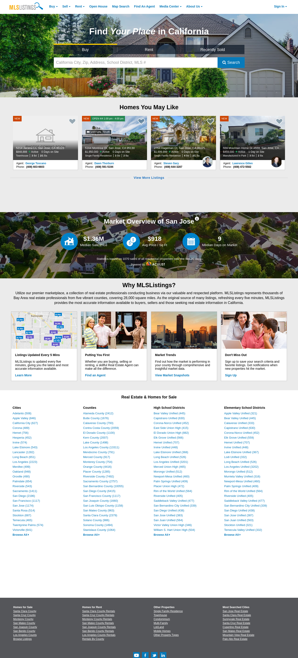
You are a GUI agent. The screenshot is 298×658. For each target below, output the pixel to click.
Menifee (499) (21, 466)
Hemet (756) (20, 432)
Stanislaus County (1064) (99, 530)
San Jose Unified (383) (168, 515)
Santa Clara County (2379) (100, 515)
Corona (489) (21, 428)
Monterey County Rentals (97, 619)
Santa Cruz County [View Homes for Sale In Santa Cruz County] (24, 615)
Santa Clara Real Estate (237, 615)
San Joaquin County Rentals (99, 627)
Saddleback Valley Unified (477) (174, 500)
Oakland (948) (22, 471)
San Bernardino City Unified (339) (175, 505)
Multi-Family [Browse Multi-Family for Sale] (161, 623)
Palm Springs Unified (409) (171, 481)
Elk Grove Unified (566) (168, 437)
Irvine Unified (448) (166, 447)
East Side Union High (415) (171, 428)
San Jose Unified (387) (238, 515)
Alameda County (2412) (98, 413)
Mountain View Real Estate (238, 635)
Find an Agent (95, 375)
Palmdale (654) (22, 481)
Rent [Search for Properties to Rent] (149, 49)
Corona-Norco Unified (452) (171, 423)
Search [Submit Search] (231, 62)
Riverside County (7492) (98, 476)
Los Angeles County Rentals (98, 635)
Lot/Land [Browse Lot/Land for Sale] (159, 627)
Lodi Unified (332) (235, 457)
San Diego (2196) (24, 496)
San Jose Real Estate (235, 611)
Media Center (169, 6)
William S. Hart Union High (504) (174, 530)
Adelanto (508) (22, 413)
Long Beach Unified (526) (170, 457)
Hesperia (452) (22, 437)
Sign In (279, 6)
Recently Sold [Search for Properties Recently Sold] (212, 49)
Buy (52, 6)
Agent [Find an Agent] (144, 6)
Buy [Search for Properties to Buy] (85, 49)
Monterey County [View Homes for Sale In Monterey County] (23, 619)
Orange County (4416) (97, 466)
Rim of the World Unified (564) (173, 491)
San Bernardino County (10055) (103, 486)
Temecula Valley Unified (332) (243, 530)
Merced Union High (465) (170, 466)
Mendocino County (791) (98, 452)
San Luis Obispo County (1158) (103, 505)
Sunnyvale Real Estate (236, 619)
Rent (78, 6)
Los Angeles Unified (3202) (241, 466)
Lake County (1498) (95, 442)
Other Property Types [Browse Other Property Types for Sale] (166, 635)
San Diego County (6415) (99, 491)
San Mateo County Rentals (98, 623)
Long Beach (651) (24, 457)
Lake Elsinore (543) (25, 447)
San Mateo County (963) (98, 510)
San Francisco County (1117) (101, 496)
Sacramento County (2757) (100, 481)
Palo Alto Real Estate (235, 639)
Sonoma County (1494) (98, 525)
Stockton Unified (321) (238, 525)
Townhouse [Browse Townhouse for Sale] (160, 615)
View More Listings (149, 177)
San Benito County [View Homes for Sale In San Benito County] (24, 631)
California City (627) (25, 423)
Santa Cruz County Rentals (98, 615)
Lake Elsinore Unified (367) (241, 452)
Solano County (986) (96, 520)
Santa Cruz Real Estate (236, 623)
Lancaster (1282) (23, 452)
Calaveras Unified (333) (239, 423)
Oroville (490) (21, 476)
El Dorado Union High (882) (171, 432)
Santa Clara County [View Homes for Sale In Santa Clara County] (24, 611)
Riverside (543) (22, 486)
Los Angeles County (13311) (101, 447)
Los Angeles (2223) (25, 462)
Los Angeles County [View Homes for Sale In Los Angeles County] (25, 635)
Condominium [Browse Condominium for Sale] (162, 619)
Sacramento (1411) (25, 491)
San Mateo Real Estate (236, 631)
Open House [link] (98, 6)
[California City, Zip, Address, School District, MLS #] (136, 62)
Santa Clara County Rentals (98, 611)
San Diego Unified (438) (169, 510)
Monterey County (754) (97, 462)
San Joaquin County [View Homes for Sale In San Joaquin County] (25, 627)
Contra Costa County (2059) (101, 428)
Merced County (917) (96, 457)
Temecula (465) (22, 520)
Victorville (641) (22, 530)
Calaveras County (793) (98, 423)
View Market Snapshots (172, 375)
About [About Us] (193, 6)
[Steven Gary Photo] (207, 160)
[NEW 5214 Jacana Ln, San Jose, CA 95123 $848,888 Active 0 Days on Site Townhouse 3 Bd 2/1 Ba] (45, 138)
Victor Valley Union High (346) (173, 525)
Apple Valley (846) (24, 418)
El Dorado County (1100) (99, 432)
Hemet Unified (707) (166, 442)
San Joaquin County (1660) (100, 500)
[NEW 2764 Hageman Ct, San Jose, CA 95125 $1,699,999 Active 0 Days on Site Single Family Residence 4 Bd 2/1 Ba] (183, 138)
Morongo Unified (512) (168, 471)
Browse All (21, 534)
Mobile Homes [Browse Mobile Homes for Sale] (162, 631)
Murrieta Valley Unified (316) (242, 476)
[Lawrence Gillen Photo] (276, 160)
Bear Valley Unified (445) (169, 413)
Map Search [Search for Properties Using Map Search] (121, 6)
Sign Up (231, 375)
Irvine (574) (20, 442)
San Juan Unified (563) (238, 520)
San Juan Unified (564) (168, 520)
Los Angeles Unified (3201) (171, 462)
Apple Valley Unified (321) (240, 413)
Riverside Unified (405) (168, 496)
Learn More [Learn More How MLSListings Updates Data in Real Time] (23, 375)
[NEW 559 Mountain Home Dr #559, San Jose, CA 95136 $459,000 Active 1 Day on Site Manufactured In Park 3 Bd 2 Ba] (252, 138)
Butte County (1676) (96, 418)
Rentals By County (93, 639)
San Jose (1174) (23, 505)
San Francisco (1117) (26, 500)
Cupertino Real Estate (235, 627)
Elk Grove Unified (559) (239, 437)
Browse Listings (22, 639)
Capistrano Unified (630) (169, 418)
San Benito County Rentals (98, 631)
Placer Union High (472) (169, 486)
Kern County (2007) (95, 437)
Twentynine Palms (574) (28, 525)
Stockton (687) (22, 515)
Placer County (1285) (96, 471)
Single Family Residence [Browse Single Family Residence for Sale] (168, 611)
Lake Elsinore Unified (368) (171, 452)
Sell (65, 6)
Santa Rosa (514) (24, 510)
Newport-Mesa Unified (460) (172, 476)
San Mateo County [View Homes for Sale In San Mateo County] (24, 623)
